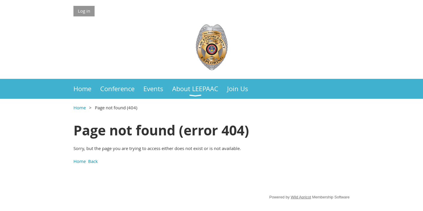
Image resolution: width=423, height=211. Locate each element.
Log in (84, 11)
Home (79, 107)
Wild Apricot (301, 197)
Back (93, 161)
